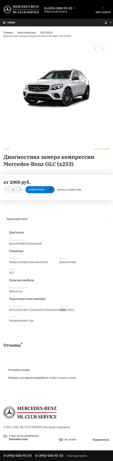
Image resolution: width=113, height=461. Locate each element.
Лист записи (102, 10)
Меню (9, 22)
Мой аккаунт (106, 22)
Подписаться (101, 439)
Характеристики (56, 218)
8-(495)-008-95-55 (58, 8)
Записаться (39, 189)
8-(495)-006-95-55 (49, 456)
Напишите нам (18, 439)
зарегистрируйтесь (36, 377)
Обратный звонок (55, 11)
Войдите (13, 377)
